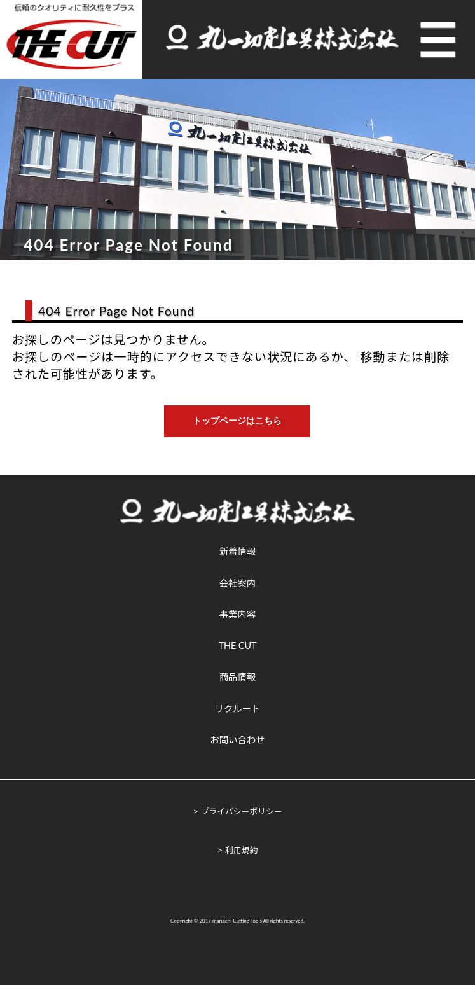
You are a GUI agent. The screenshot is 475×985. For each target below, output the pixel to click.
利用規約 (241, 850)
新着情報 (237, 551)
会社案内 (237, 583)
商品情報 (237, 676)
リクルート (238, 708)
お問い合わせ (237, 739)
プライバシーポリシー (241, 811)
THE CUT (237, 645)
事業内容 (237, 614)
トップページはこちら (237, 421)
